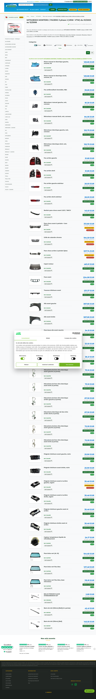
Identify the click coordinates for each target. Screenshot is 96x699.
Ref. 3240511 (47, 187)
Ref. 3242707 (47, 432)
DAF (6, 76)
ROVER (6, 154)
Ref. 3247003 (47, 586)
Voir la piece (48, 70)
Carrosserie (89, 45)
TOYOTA (7, 181)
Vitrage (37, 45)
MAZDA (7, 122)
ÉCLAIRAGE (8, 678)
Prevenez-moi (89, 228)
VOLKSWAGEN (8, 184)
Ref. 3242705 (47, 404)
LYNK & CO (7, 116)
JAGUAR (7, 103)
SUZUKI (7, 173)
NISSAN (7, 138)
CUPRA (6, 68)
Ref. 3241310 (47, 229)
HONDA (7, 92)
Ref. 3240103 (47, 94)
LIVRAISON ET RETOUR (33, 678)
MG (6, 130)
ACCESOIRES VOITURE (10, 44)
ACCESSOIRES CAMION (10, 46)
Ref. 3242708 (47, 446)
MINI (6, 133)
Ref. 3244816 (47, 529)
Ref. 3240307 (47, 136)
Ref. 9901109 (47, 612)
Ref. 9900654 (47, 600)
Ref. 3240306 (47, 121)
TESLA (6, 176)
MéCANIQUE (8, 683)
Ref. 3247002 (47, 571)
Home (28, 16)
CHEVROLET (8, 60)
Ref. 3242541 (47, 308)
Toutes (60, 48)
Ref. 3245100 (47, 543)
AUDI (6, 52)
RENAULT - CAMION (9, 151)
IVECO (6, 100)
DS (5, 81)
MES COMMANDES (55, 676)
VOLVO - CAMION (9, 189)
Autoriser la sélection (48, 364)
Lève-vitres (78, 45)
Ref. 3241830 (47, 255)
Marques (32, 16)
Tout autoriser (69, 364)
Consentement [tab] (25, 338)
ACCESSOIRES (8, 674)
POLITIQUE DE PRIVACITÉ (33, 680)
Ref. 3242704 (47, 390)
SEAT (6, 162)
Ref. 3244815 (47, 515)
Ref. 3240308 (47, 150)
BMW (6, 55)
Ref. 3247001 (47, 558)
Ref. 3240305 (47, 108)
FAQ (29, 683)
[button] (52, 9)
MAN (6, 119)
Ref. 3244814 (47, 501)
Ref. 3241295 (47, 215)
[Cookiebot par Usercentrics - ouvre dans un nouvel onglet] (73, 333)
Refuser (26, 364)
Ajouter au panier (88, 66)
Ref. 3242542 (47, 321)
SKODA (6, 165)
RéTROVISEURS (9, 685)
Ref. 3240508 (47, 175)
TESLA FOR (7, 178)
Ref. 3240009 (47, 67)
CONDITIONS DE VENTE (33, 674)
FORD (6, 87)
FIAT (6, 84)
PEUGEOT (7, 143)
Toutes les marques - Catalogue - (12, 38)
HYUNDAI (7, 95)
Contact (43, 9)
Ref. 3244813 (47, 487)
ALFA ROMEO (8, 49)
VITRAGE (7, 687)
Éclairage (58, 45)
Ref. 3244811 (47, 458)
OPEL (6, 141)
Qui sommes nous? (22, 9)
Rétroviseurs (47, 45)
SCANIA (7, 160)
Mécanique (68, 45)
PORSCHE (7, 146)
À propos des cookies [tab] (70, 338)
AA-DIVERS (7, 41)
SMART (6, 168)
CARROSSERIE (8, 676)
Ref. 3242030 (47, 268)
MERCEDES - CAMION (10, 127)
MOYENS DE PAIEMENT (33, 676)
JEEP (6, 106)
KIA (6, 108)
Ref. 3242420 (47, 294)
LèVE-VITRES (8, 680)
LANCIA (7, 111)
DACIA (6, 71)
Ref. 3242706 (47, 418)
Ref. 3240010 (47, 82)
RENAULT (7, 149)
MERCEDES (7, 125)
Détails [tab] (48, 338)
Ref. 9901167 (47, 626)
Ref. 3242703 (47, 376)
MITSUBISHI (8, 135)
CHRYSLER (7, 63)
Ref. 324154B (47, 242)
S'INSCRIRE (53, 674)
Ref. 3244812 (47, 472)
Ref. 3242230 (47, 281)
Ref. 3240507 (47, 162)
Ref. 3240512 (47, 201)
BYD (6, 57)
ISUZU (6, 98)
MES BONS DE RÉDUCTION (56, 678)
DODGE (7, 79)
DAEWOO (7, 73)
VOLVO (6, 186)
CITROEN (7, 65)
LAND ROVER (8, 114)
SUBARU (7, 170)
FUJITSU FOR (8, 90)
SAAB (6, 157)
